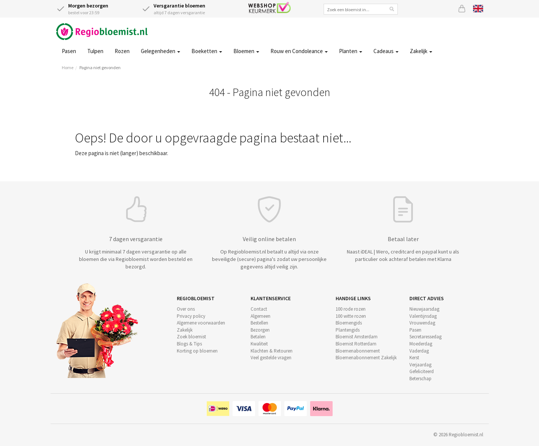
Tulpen (95, 51)
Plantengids (348, 330)
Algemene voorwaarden (201, 323)
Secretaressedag (425, 336)
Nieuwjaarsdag (424, 309)
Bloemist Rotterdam (356, 344)
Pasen (69, 51)
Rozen (122, 51)
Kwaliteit (259, 344)
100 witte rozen (351, 316)
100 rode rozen (351, 309)
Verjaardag (420, 365)
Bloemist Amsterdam (357, 336)
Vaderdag (419, 351)
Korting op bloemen (197, 351)
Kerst (414, 357)
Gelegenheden (160, 51)
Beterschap (420, 378)
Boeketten (206, 51)
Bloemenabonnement (358, 351)
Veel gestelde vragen (271, 357)
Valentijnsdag (423, 316)
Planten (350, 51)
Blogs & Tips (189, 344)
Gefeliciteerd (421, 371)
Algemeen (260, 316)
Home (67, 67)
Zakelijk (421, 51)
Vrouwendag (422, 323)
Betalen (258, 336)
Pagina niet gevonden (100, 67)
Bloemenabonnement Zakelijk (366, 357)
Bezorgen (260, 330)
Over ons (186, 309)
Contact (259, 309)
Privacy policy (191, 316)
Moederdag (420, 344)
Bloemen (246, 51)
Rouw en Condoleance (299, 51)
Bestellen (259, 323)
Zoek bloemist (191, 336)
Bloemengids (349, 323)
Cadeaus (386, 51)
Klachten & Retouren (272, 351)
